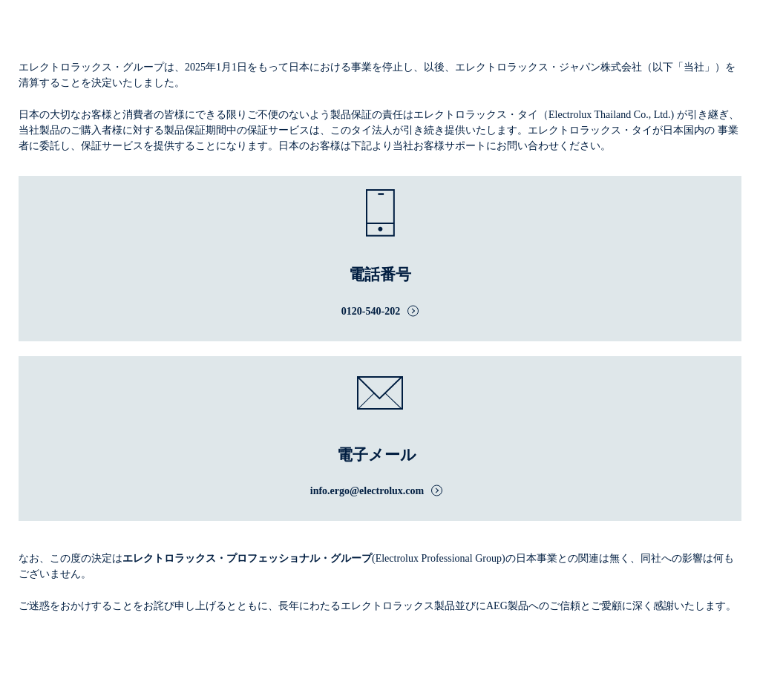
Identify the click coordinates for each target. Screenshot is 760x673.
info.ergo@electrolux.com (367, 490)
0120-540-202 (370, 311)
